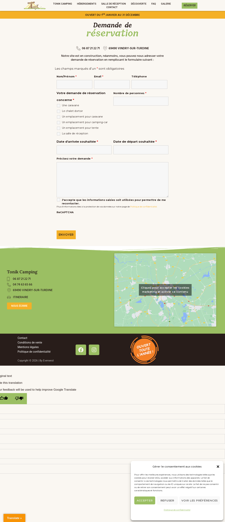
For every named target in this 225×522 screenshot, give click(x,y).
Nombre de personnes (129, 93)
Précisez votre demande (75, 158)
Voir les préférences (199, 500)
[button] (218, 466)
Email (98, 76)
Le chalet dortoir (72, 111)
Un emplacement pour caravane (82, 116)
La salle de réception (75, 133)
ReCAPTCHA (65, 212)
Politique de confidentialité (177, 509)
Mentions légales (28, 347)
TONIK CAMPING (62, 3)
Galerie (166, 3)
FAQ (153, 3)
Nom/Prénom (66, 76)
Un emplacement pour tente (80, 127)
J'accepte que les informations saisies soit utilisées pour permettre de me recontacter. (114, 201)
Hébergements (86, 3)
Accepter (145, 500)
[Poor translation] (19, 398)
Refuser (167, 500)
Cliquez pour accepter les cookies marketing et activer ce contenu (165, 289)
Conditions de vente (30, 342)
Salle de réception (113, 3)
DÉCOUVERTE (138, 3)
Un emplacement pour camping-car (85, 122)
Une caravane (70, 105)
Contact (112, 7)
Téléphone (139, 76)
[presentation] (83, 223)
